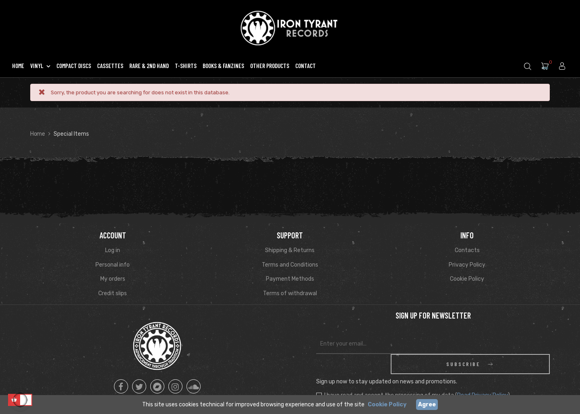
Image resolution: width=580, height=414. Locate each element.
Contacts (467, 250)
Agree (427, 404)
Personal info (112, 264)
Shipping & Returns (290, 250)
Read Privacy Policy (482, 375)
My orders (112, 278)
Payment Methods (290, 278)
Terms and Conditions (290, 264)
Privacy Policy (467, 264)
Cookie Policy (467, 278)
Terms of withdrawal (290, 293)
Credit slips (112, 293)
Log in (112, 250)
